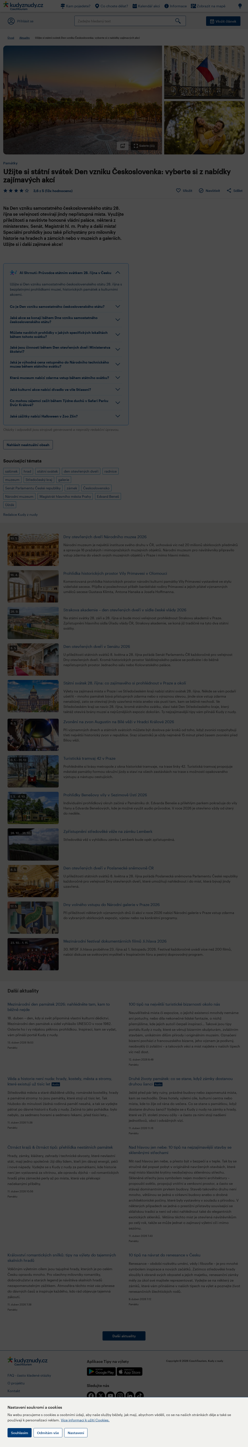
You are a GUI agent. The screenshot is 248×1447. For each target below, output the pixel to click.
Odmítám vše (48, 1433)
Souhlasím (19, 1433)
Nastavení (76, 1433)
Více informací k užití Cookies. (85, 1420)
